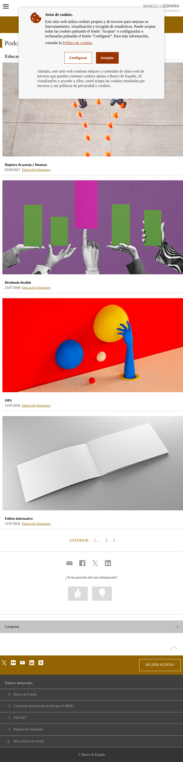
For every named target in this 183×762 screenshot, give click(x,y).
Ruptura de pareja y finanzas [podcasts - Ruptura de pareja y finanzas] (26, 165)
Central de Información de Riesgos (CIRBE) (44, 706)
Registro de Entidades (28, 729)
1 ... (97, 540)
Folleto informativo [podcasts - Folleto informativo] (19, 518)
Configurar (78, 58)
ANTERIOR (78, 540)
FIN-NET (20, 718)
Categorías (12, 626)
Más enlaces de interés (29, 741)
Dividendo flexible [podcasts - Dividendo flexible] (18, 282)
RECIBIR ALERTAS (160, 665)
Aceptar (107, 58)
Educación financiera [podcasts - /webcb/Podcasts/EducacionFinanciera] (36, 170)
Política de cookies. (78, 43)
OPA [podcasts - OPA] (8, 400)
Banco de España (25, 694)
